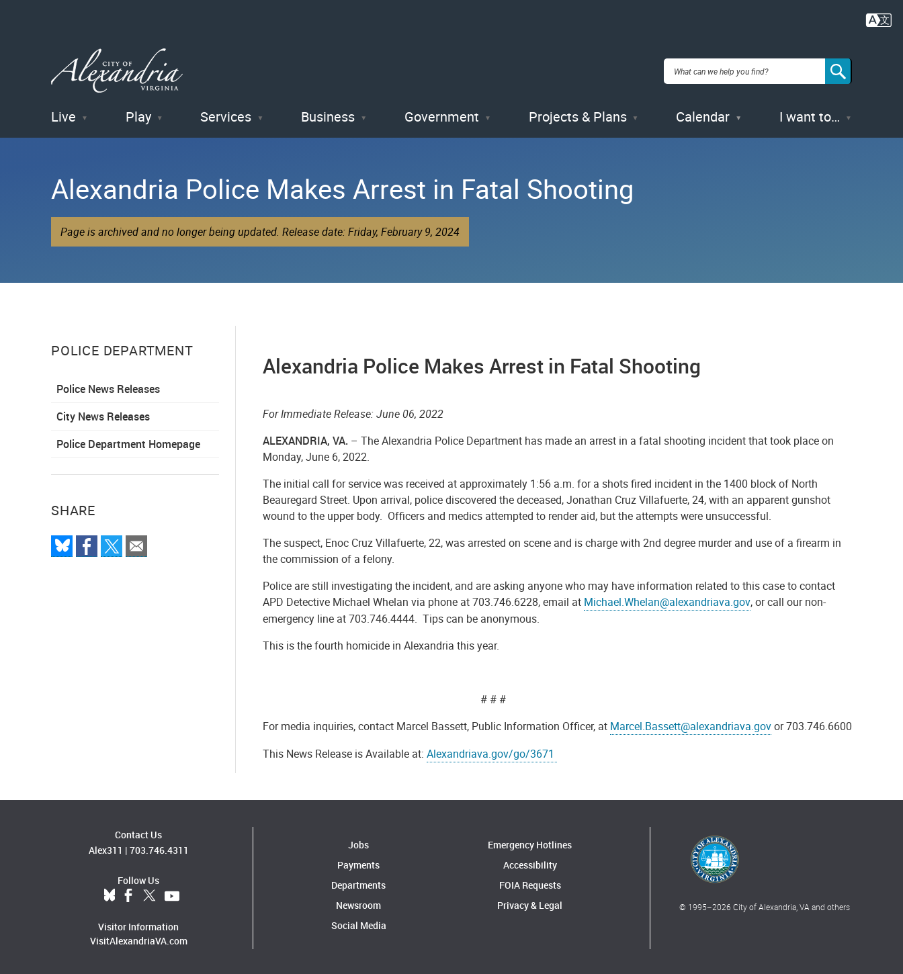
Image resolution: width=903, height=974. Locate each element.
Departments (358, 882)
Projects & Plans (578, 114)
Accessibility (530, 862)
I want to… (809, 114)
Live (63, 114)
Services (225, 114)
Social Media (358, 922)
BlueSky (109, 893)
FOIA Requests (530, 882)
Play (138, 114)
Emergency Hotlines (530, 842)
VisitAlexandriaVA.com (138, 938)
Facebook (128, 893)
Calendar (703, 114)
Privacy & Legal (529, 902)
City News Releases (103, 413)
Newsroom (358, 902)
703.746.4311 (159, 847)
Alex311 (106, 847)
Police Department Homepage (128, 441)
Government (441, 114)
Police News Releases (108, 386)
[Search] (838, 70)
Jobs (358, 842)
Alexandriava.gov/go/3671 (492, 751)
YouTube (172, 893)
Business (328, 114)
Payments (358, 862)
